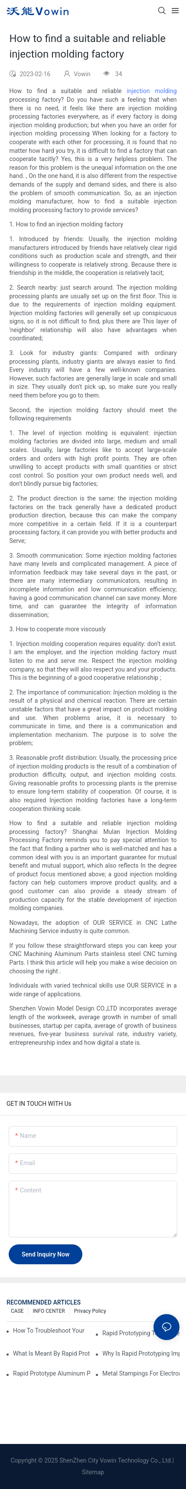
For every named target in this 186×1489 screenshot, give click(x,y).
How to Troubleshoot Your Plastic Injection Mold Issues (49, 1330)
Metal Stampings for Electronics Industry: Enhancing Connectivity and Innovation (140, 1373)
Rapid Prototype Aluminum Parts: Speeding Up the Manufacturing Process (51, 1373)
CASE (17, 1311)
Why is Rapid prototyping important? (140, 1353)
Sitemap (93, 1472)
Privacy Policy (90, 1311)
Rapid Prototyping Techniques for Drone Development (140, 1333)
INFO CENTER (49, 1311)
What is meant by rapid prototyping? (51, 1353)
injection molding (151, 90)
